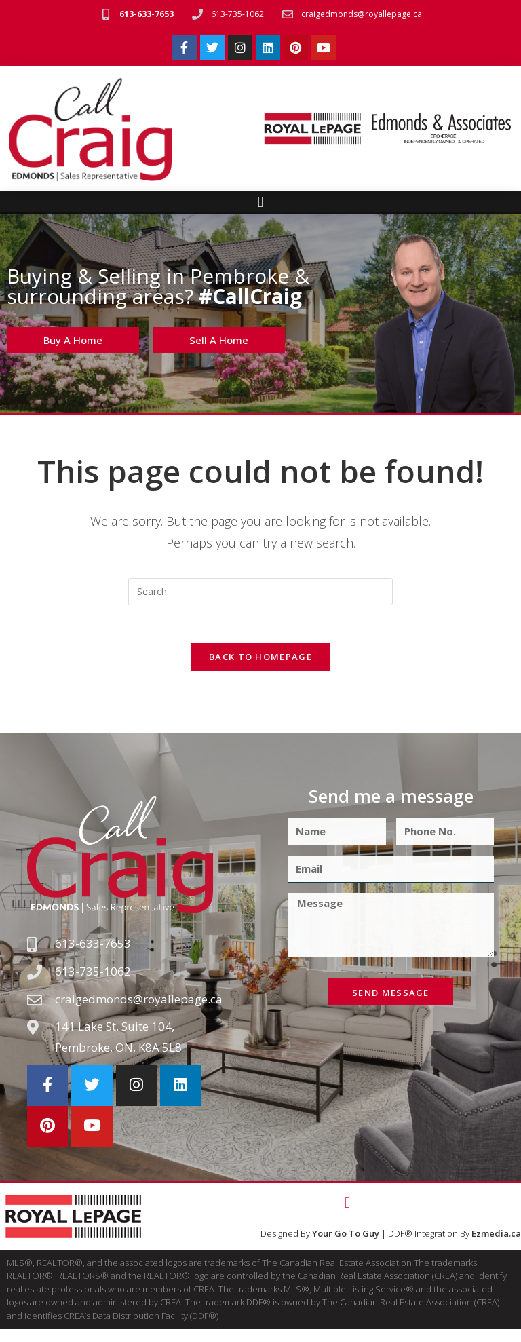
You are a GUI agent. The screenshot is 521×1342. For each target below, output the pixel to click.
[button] (260, 202)
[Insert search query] (260, 591)
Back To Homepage (260, 660)
